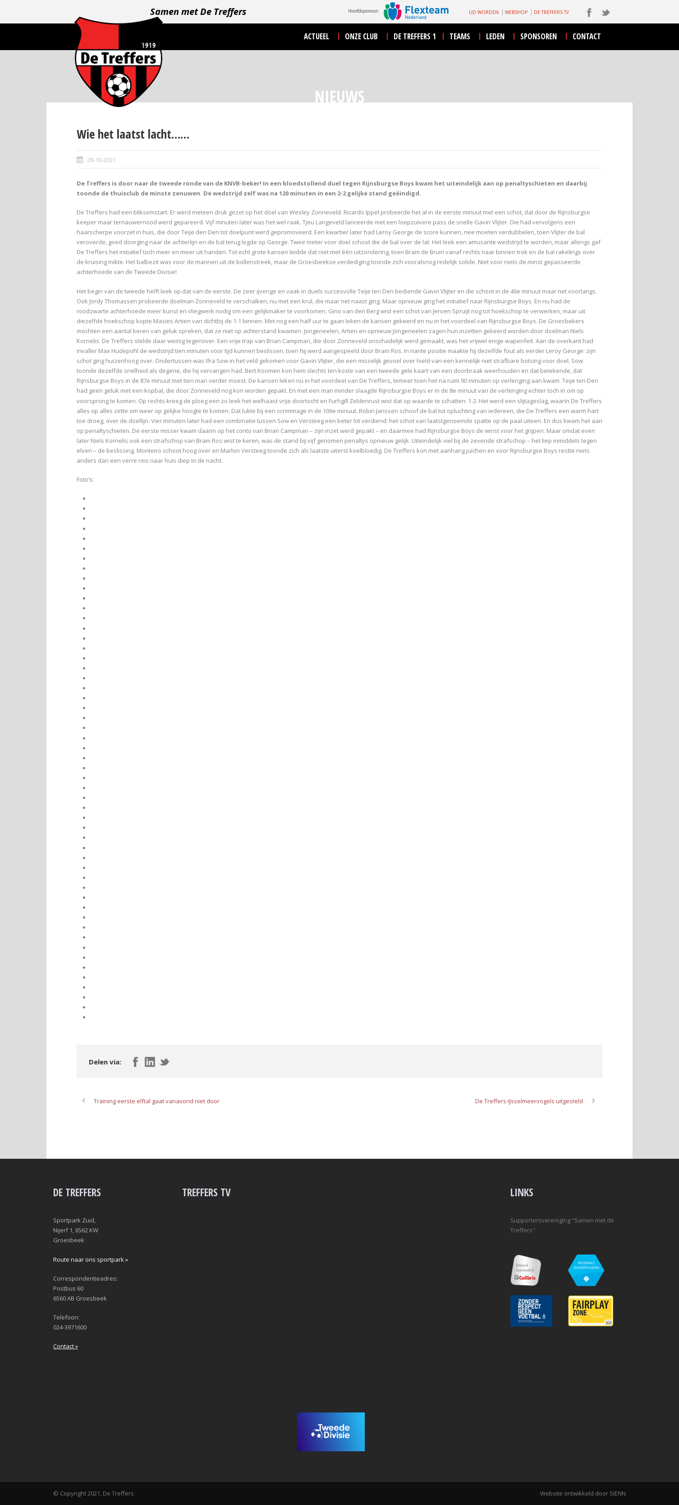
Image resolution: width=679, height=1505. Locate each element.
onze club (361, 36)
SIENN (618, 1493)
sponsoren (538, 36)
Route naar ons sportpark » (90, 1259)
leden (495, 36)
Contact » (65, 1346)
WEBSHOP (516, 12)
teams (460, 36)
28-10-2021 (101, 160)
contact (587, 36)
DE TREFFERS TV (551, 12)
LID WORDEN (484, 12)
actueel (316, 36)
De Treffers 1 (415, 36)
